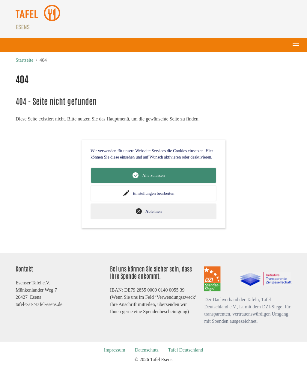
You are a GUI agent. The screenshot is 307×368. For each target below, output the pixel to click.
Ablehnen (153, 211)
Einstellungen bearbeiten (153, 193)
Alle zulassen (153, 175)
